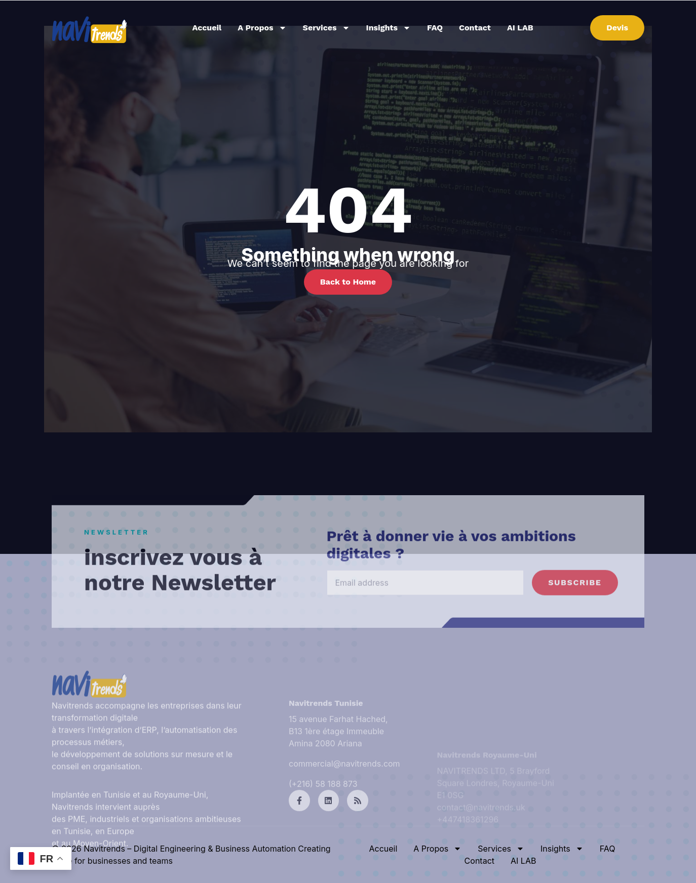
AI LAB (520, 27)
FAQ (435, 27)
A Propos (262, 27)
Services (326, 27)
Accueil (207, 27)
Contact (475, 27)
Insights (388, 27)
